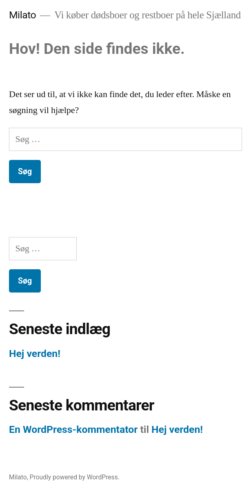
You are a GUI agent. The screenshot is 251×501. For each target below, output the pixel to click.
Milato (22, 15)
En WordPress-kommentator (73, 429)
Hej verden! (34, 353)
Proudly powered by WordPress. (75, 477)
